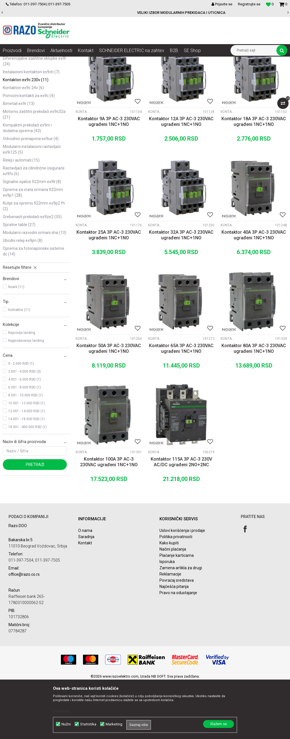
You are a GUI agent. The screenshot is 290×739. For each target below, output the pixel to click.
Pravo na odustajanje (178, 649)
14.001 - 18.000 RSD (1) (26, 476)
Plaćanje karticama (176, 612)
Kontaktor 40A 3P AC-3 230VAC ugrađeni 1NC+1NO (253, 291)
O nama (85, 587)
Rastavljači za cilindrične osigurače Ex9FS (34, 227)
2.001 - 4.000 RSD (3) (24, 428)
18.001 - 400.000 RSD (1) (27, 483)
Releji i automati (21, 216)
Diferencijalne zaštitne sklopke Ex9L (34, 118)
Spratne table (19, 281)
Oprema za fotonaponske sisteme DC (33, 308)
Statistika (88, 724)
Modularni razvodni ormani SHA (34, 289)
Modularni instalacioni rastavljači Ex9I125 (32, 206)
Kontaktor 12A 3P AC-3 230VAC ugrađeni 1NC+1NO (181, 178)
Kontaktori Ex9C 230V (25, 136)
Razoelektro (12, 61)
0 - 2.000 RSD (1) (21, 420)
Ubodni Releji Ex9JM (22, 297)
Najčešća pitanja (174, 643)
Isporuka (167, 618)
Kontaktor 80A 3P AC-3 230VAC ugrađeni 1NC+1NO (253, 405)
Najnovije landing (21, 389)
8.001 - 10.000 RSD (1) (25, 452)
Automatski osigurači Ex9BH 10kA (32, 96)
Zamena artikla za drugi (180, 624)
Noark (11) (16, 343)
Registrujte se (249, 4)
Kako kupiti (169, 599)
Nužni (66, 724)
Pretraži (35, 521)
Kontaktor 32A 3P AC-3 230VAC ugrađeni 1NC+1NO (181, 291)
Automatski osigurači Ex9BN (32, 85)
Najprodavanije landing (26, 397)
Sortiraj (209, 71)
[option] (145, 12)
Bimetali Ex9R (19, 160)
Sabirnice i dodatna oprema (31, 107)
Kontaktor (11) (19, 366)
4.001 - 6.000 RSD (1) (24, 436)
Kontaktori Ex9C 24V (23, 144)
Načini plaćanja (172, 605)
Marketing (114, 724)
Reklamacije (170, 630)
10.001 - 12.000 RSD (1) (26, 460)
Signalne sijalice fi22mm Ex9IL (32, 238)
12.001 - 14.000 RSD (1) (26, 468)
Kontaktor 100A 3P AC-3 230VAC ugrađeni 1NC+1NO (109, 518)
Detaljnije (61, 711)
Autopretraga (185, 71)
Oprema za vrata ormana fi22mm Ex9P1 (33, 249)
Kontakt (85, 599)
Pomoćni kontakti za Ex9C (29, 152)
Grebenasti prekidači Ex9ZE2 (32, 273)
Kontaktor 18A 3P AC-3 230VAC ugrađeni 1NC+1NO (253, 178)
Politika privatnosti (175, 593)
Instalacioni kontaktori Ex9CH (31, 128)
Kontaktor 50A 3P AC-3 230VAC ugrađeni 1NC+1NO (108, 405)
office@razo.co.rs (24, 631)
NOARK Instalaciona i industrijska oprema (80, 61)
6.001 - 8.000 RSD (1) (24, 444)
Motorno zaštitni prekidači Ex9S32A (34, 171)
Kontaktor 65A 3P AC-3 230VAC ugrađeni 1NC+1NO (181, 405)
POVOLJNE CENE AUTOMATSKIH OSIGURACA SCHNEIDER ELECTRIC (144, 12)
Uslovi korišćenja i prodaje (182, 587)
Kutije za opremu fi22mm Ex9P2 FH (34, 262)
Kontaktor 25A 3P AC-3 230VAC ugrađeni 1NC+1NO (108, 291)
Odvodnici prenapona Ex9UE (31, 195)
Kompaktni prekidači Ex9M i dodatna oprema (27, 184)
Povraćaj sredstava (176, 637)
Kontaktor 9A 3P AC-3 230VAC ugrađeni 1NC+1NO (109, 178)
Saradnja (86, 593)
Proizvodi (34, 61)
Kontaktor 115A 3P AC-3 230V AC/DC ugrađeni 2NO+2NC (181, 518)
